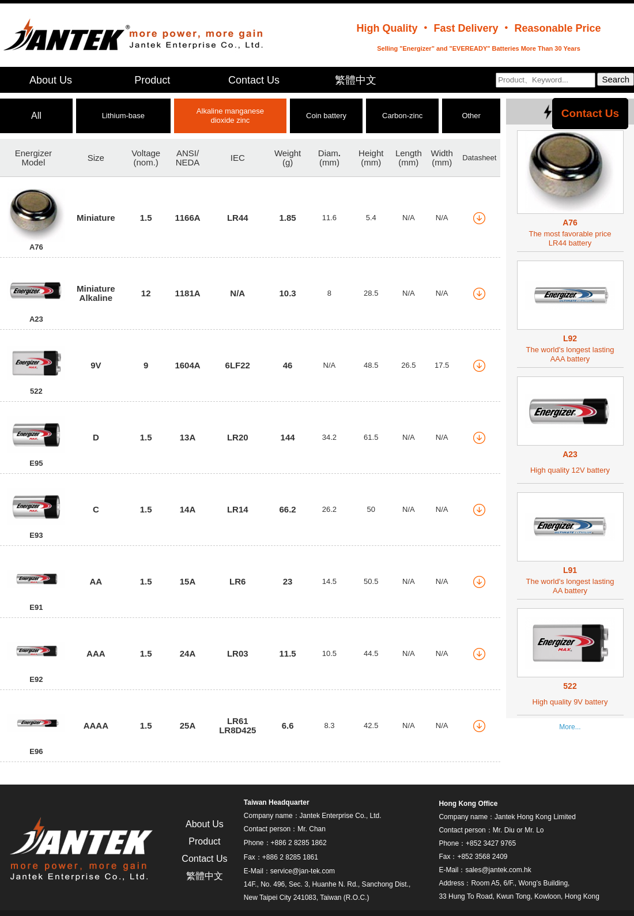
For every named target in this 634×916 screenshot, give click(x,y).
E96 (36, 751)
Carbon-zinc (402, 115)
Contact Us (254, 80)
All (36, 115)
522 (36, 391)
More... (569, 727)
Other (471, 115)
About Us (50, 80)
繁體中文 (355, 80)
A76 (36, 247)
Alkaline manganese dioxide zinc (230, 116)
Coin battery (326, 115)
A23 (36, 319)
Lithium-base (123, 115)
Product (152, 80)
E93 (36, 535)
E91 (36, 607)
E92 (36, 679)
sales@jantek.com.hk (498, 870)
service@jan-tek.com (302, 871)
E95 (36, 463)
